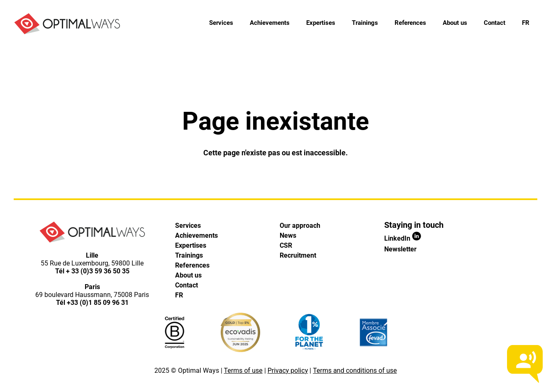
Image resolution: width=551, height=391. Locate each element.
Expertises (320, 23)
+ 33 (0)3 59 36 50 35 (97, 271)
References (410, 23)
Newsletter (400, 249)
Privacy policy (288, 370)
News (288, 235)
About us (455, 23)
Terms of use (243, 370)
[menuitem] (526, 22)
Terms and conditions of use (355, 370)
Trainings (365, 23)
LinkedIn (402, 238)
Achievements (270, 23)
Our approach (300, 225)
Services (221, 23)
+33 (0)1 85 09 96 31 (98, 303)
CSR (286, 245)
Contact (494, 23)
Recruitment (298, 255)
